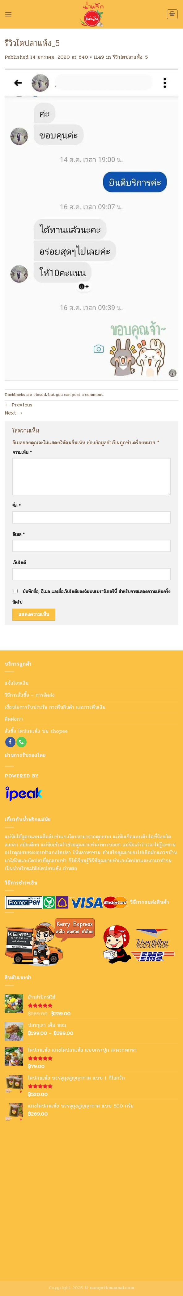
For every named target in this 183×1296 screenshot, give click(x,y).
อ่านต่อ (70, 868)
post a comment (87, 395)
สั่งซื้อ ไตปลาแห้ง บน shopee (36, 731)
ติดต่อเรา (14, 719)
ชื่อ (16, 505)
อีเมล (18, 534)
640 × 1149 (91, 57)
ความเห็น (22, 452)
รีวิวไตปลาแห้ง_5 (130, 57)
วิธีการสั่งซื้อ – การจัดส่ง (30, 695)
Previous (18, 405)
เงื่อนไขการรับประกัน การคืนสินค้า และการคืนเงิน (55, 707)
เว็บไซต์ (19, 562)
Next (14, 413)
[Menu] (8, 14)
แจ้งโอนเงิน (16, 683)
